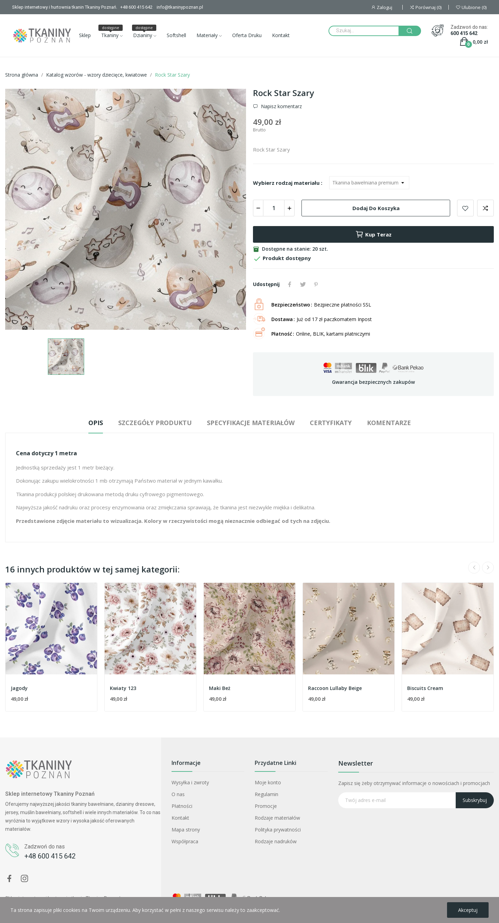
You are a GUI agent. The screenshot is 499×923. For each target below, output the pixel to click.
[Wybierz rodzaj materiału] (369, 182)
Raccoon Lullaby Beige (335, 688)
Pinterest (316, 284)
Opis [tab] (95, 423)
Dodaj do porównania (485, 208)
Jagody (19, 688)
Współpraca (185, 841)
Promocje (266, 806)
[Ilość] (273, 208)
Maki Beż (219, 688)
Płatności (182, 806)
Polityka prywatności (278, 829)
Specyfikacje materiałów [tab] (251, 423)
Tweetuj (302, 284)
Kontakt (180, 817)
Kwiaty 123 (123, 688)
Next (488, 567)
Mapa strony (186, 829)
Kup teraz (373, 234)
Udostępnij (289, 284)
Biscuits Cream (425, 688)
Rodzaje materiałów (277, 817)
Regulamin (266, 794)
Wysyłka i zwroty (190, 782)
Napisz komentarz (281, 106)
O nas (178, 794)
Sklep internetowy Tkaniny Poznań (50, 794)
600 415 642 (464, 33)
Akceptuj (468, 910)
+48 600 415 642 (50, 856)
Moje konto (268, 782)
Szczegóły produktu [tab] (155, 423)
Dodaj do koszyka (376, 208)
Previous (474, 567)
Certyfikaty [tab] (331, 423)
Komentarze (389, 423)
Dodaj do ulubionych (465, 208)
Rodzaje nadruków (276, 841)
